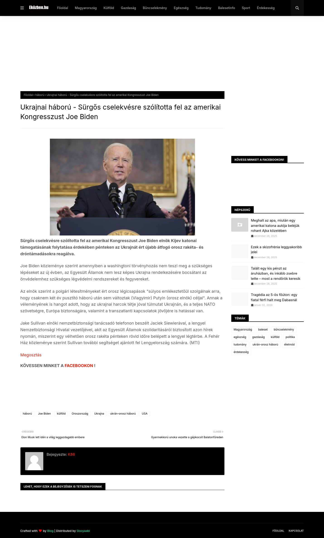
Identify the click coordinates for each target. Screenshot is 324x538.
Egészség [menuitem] (181, 8)
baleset (263, 329)
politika (290, 337)
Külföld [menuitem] (109, 8)
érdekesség (241, 352)
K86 (71, 454)
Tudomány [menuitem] (203, 8)
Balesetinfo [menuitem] (226, 8)
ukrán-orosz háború (123, 413)
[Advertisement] (156, 57)
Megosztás (31, 355)
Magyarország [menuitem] (86, 8)
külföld (61, 413)
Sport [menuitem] (246, 8)
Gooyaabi (83, 531)
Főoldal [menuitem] (62, 8)
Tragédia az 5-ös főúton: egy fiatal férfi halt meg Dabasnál (274, 297)
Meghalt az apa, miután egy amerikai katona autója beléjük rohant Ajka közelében (275, 225)
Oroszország (80, 413)
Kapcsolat (296, 530)
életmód (289, 344)
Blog (50, 531)
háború (39, 95)
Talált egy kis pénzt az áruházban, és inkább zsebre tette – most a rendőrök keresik (275, 273)
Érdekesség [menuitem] (266, 8)
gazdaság (258, 337)
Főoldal (28, 95)
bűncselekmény (284, 329)
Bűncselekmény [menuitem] (155, 8)
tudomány (240, 344)
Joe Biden (44, 413)
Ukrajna (99, 413)
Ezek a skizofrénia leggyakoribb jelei (276, 249)
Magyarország (243, 329)
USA (145, 413)
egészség (240, 337)
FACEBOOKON (79, 365)
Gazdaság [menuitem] (128, 8)
